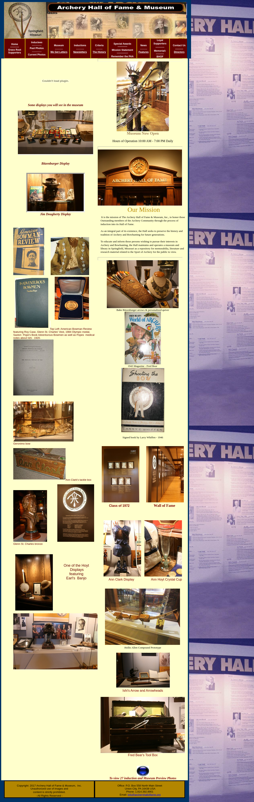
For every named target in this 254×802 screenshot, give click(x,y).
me (16, 44)
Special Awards (122, 43)
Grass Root (14, 49)
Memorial (159, 50)
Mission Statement (122, 50)
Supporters (14, 52)
